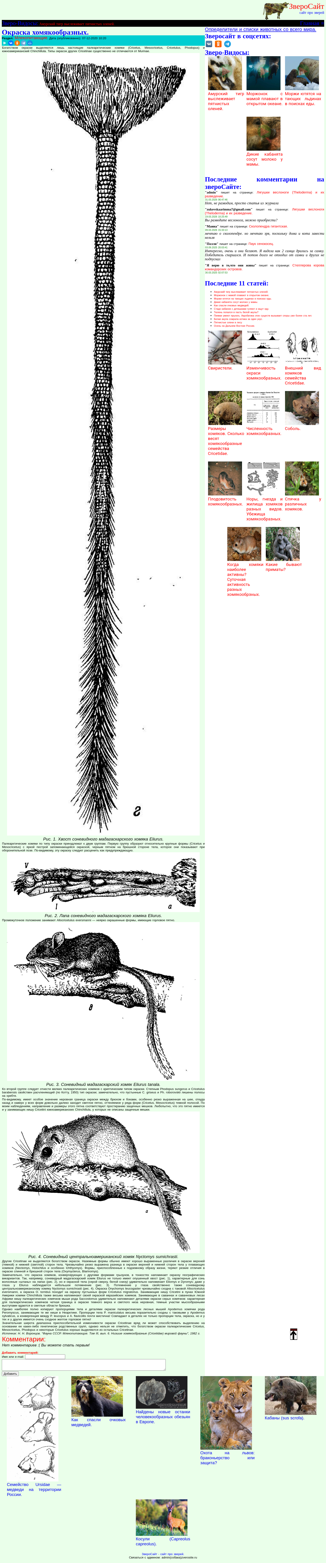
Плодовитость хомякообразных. (225, 499)
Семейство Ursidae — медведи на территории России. (34, 1491)
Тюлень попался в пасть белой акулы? (236, 312)
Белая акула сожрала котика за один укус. (238, 319)
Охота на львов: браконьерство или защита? (227, 1459)
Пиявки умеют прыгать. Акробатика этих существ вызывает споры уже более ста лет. (263, 315)
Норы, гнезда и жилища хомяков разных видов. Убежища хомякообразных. (265, 507)
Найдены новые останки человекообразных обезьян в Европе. (163, 1418)
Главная (309, 23)
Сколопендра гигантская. (268, 226)
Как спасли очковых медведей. (231, 305)
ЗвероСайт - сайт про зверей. (163, 1556)
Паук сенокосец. (261, 244)
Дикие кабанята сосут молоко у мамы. (265, 157)
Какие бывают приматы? (284, 564)
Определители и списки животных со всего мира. (260, 29)
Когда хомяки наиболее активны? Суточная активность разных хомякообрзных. (245, 577)
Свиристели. (225, 366)
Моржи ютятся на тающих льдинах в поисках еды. (303, 96)
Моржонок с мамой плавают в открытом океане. (265, 96)
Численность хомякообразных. (264, 428)
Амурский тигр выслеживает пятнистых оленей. (77, 24)
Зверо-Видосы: (20, 23)
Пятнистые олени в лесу (228, 322)
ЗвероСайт (306, 6)
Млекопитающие (30, 37)
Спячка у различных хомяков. (303, 502)
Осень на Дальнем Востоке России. (234, 325)
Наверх (293, 1334)
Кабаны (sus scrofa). (284, 1420)
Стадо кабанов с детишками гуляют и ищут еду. (241, 308)
